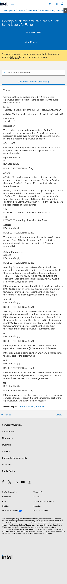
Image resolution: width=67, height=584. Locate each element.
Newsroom (7, 438)
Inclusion (6, 464)
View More (31, 42)
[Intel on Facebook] (3, 482)
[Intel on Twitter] (10, 482)
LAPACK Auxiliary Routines (31, 406)
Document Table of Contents (32, 81)
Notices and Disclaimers (52, 525)
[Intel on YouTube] (23, 482)
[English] (56, 4)
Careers (6, 451)
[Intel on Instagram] (29, 482)
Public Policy (8, 471)
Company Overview (12, 424)
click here (14, 57)
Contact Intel (8, 431)
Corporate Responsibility (14, 458)
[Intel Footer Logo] (7, 557)
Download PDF (33, 32)
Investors (6, 444)
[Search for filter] (33, 73)
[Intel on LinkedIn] (16, 482)
